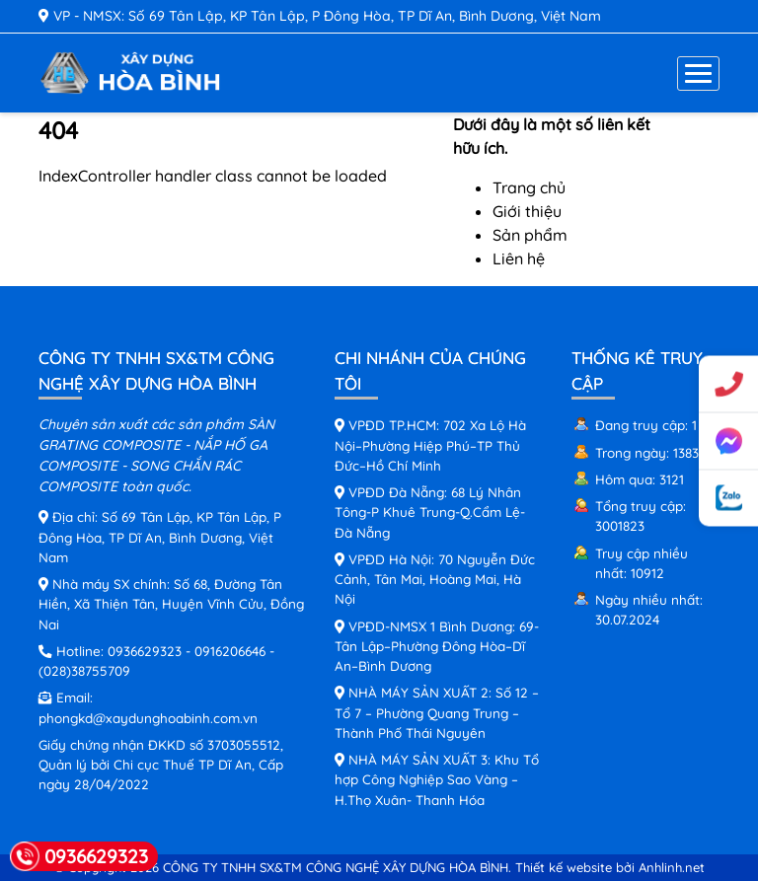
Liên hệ (519, 258)
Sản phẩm (530, 235)
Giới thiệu (527, 211)
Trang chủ (529, 187)
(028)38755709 (84, 670)
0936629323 (145, 650)
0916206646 (229, 650)
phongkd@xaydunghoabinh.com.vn (148, 717)
